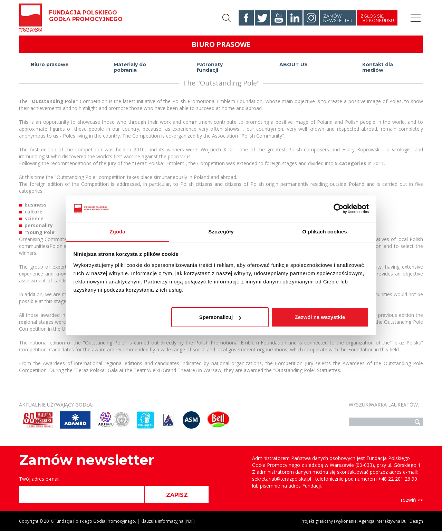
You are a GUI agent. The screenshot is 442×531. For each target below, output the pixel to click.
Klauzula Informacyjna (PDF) (167, 521)
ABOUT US (293, 64)
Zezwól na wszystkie (320, 317)
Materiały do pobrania (130, 67)
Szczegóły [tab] (220, 231)
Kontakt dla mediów (377, 67)
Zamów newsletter (338, 18)
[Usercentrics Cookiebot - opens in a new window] (338, 208)
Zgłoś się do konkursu (377, 18)
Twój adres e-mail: (39, 478)
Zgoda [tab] (117, 231)
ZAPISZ (177, 495)
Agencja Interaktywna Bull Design (391, 521)
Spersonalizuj (220, 317)
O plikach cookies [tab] (324, 231)
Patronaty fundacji (209, 67)
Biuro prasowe (50, 64)
